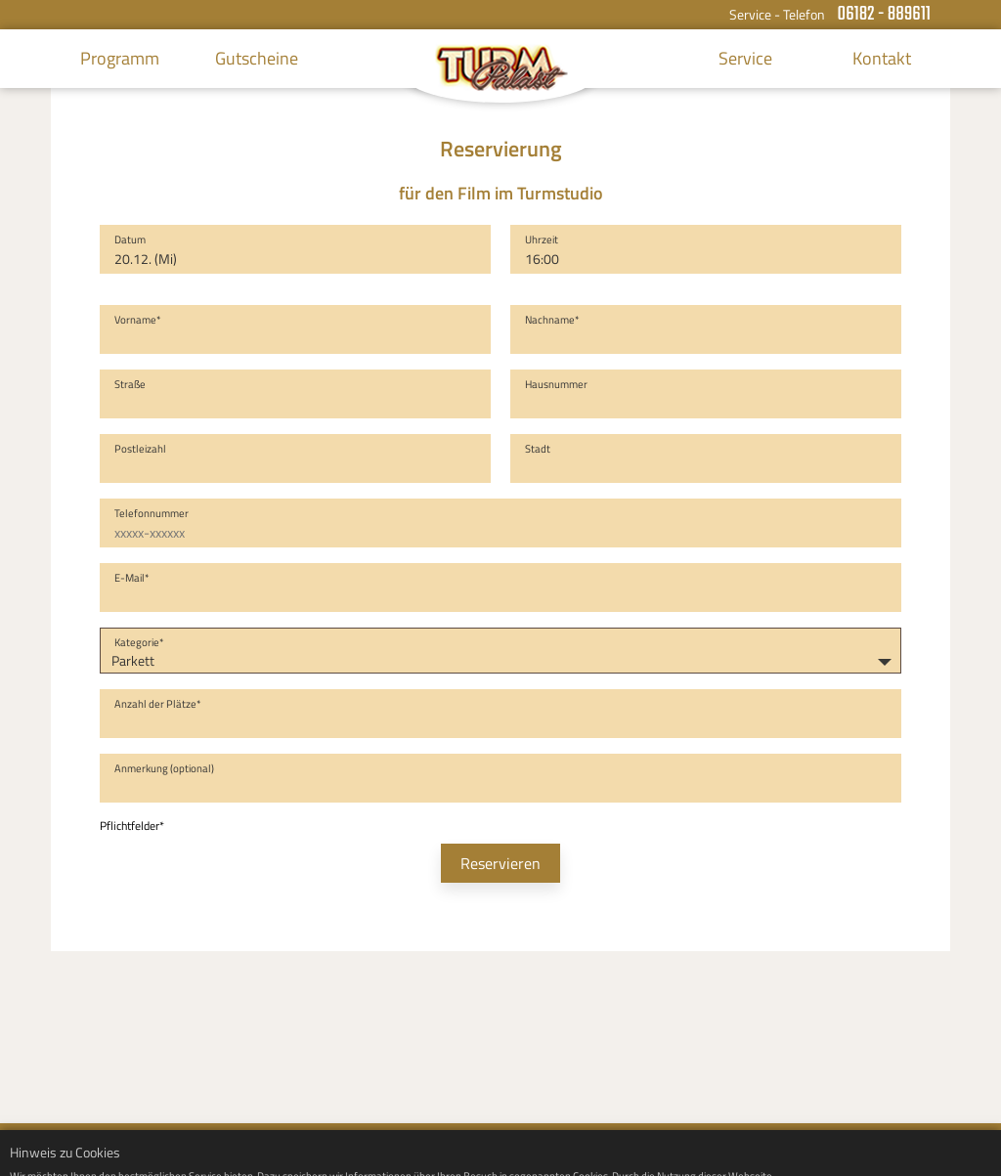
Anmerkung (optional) (164, 768)
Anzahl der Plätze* (157, 704)
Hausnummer (556, 384)
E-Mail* (132, 578)
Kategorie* (139, 642)
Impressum (830, 1149)
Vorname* (137, 319)
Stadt (537, 449)
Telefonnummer (151, 513)
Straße (130, 384)
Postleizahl (140, 449)
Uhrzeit (541, 239)
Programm (119, 58)
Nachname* (552, 319)
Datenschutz (913, 1149)
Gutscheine (256, 58)
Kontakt (881, 58)
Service (745, 58)
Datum (130, 239)
